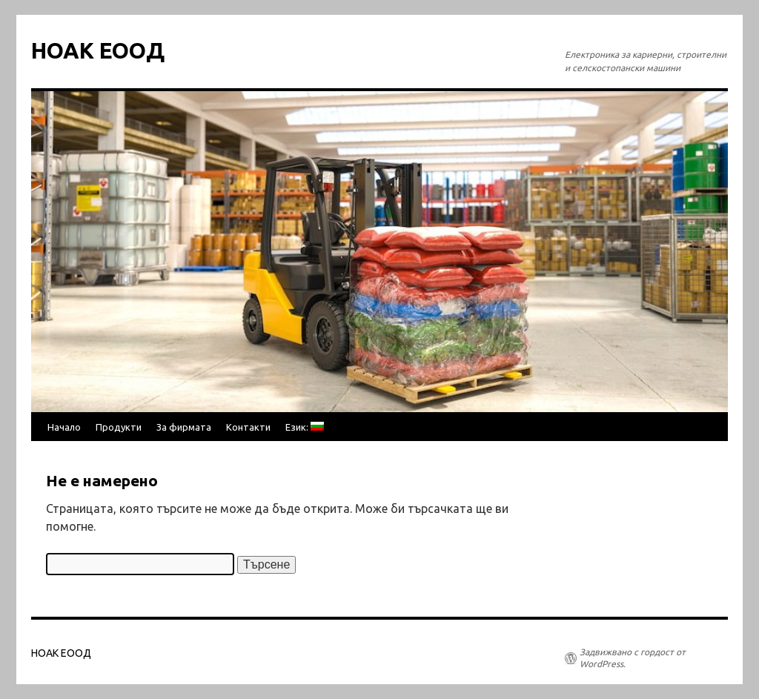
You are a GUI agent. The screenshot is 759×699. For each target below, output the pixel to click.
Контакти (248, 427)
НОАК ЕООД (98, 50)
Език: (304, 427)
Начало (64, 427)
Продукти (119, 427)
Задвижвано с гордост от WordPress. (633, 658)
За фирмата (183, 427)
